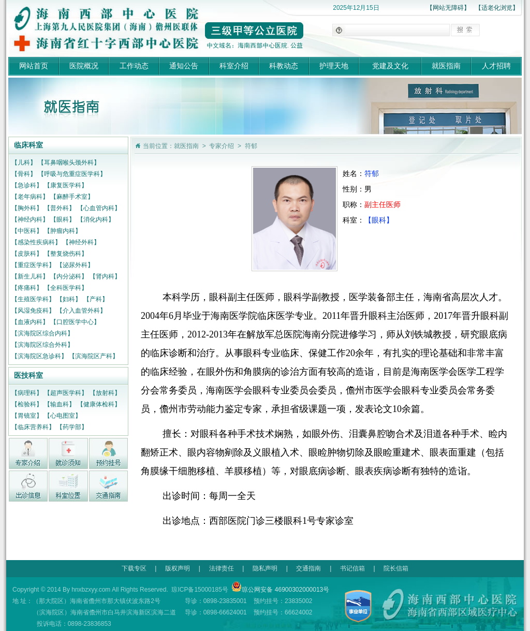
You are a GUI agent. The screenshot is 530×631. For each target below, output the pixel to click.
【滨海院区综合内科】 (42, 333)
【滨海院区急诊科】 (39, 356)
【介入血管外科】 (81, 310)
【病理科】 (26, 393)
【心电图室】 (62, 415)
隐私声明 (265, 568)
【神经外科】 (81, 242)
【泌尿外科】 (75, 265)
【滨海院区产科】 (94, 356)
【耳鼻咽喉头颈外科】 (69, 162)
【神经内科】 (30, 219)
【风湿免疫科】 (33, 310)
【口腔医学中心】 (75, 322)
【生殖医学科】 (33, 299)
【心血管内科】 (99, 208)
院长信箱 (396, 568)
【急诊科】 (26, 185)
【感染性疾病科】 (36, 242)
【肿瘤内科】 (62, 230)
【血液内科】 (30, 322)
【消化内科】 (95, 219)
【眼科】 (62, 219)
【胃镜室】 (26, 415)
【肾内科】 (105, 276)
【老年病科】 (30, 196)
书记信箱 (352, 568)
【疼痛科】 (26, 287)
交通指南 (308, 568)
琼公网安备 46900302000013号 (280, 589)
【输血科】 (59, 404)
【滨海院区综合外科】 (42, 344)
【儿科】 (23, 162)
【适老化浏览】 (497, 7)
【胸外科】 (26, 208)
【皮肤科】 (26, 253)
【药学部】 (71, 427)
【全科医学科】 (65, 287)
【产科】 (95, 299)
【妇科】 (68, 299)
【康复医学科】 (65, 185)
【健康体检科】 (99, 404)
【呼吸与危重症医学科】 (72, 174)
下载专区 (134, 568)
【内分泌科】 (68, 276)
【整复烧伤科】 (65, 253)
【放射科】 (105, 393)
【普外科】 (59, 208)
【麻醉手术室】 (72, 196)
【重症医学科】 (33, 265)
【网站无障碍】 (448, 7)
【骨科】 (23, 174)
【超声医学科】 (65, 393)
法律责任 (221, 568)
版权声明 (177, 568)
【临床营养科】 (33, 427)
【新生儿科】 (30, 276)
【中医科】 (26, 230)
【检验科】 (26, 404)
